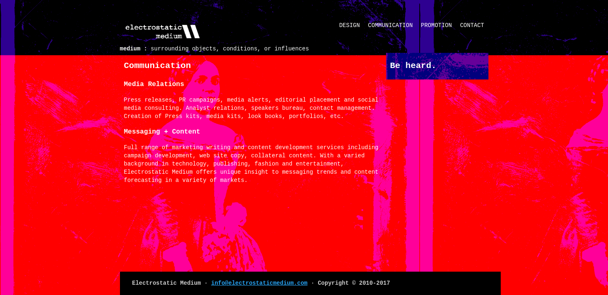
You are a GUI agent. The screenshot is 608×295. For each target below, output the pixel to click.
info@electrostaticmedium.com (259, 283)
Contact (472, 25)
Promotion (436, 25)
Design (349, 25)
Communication (390, 25)
